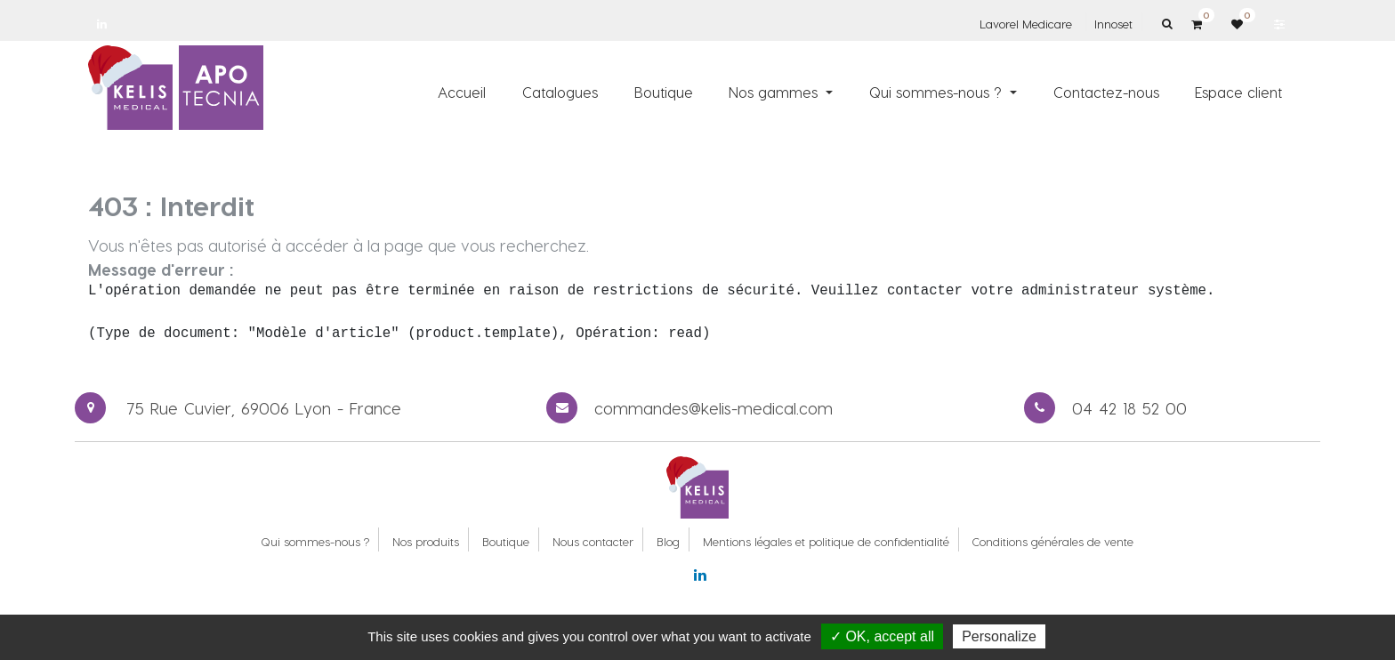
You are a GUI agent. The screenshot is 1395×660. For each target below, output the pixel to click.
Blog (668, 541)
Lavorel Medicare (1026, 23)
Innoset (1113, 23)
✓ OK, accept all (882, 636)
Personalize (999, 636)
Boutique (505, 541)
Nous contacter (592, 541)
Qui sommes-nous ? (315, 541)
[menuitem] (462, 91)
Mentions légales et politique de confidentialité (826, 541)
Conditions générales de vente (1052, 541)
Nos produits (425, 541)
